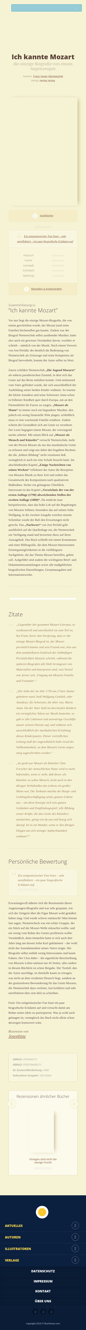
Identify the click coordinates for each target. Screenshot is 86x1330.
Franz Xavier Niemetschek (48, 76)
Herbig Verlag (47, 80)
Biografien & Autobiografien (46, 289)
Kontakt (43, 1291)
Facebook (43, 1312)
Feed (35, 1312)
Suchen (77, 8)
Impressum (43, 1281)
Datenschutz (43, 1271)
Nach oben (42, 1212)
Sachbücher (46, 215)
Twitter (51, 1312)
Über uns (43, 1301)
